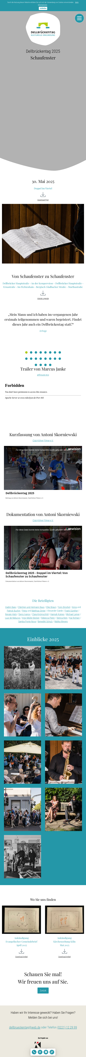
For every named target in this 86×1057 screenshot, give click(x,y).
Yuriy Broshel (64, 607)
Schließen (43, 8)
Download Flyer (43, 200)
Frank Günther (71, 610)
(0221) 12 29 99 (67, 1027)
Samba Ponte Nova (27, 621)
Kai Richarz (74, 618)
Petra (24, 610)
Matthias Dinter (38, 610)
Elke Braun (51, 607)
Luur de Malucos (12, 618)
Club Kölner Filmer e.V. (43, 440)
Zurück (43, 990)
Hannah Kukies (57, 614)
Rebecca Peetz (48, 618)
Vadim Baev (10, 607)
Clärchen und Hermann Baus (31, 607)
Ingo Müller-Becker (30, 618)
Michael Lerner (73, 614)
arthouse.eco (43, 374)
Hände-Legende (43, 298)
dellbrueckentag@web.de (24, 1027)
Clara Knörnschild (40, 614)
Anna (74, 607)
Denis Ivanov (24, 614)
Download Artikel (21, 957)
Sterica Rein (62, 618)
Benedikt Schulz (45, 621)
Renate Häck (11, 614)
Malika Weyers (61, 621)
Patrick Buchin (13, 610)
